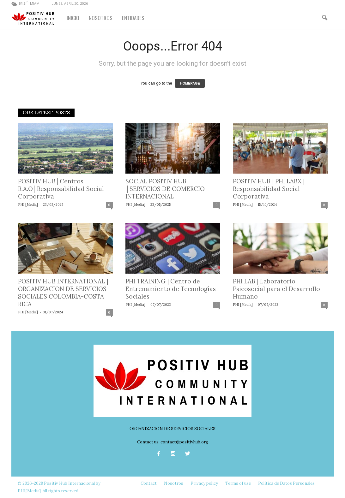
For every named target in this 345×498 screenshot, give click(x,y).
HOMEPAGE (190, 83)
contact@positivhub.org (184, 442)
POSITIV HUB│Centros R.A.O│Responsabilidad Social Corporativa (61, 188)
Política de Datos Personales (286, 483)
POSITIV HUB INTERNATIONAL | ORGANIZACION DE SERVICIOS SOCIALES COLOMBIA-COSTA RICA (63, 292)
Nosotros (173, 483)
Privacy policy (204, 483)
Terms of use (238, 483)
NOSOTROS (100, 18)
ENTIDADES (133, 18)
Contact (149, 483)
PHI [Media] (28, 204)
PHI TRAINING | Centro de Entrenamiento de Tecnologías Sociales (170, 288)
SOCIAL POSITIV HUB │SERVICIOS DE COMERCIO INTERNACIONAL (165, 188)
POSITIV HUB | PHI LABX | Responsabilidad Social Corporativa (269, 188)
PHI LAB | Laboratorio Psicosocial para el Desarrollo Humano (276, 288)
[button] (324, 18)
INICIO (73, 18)
